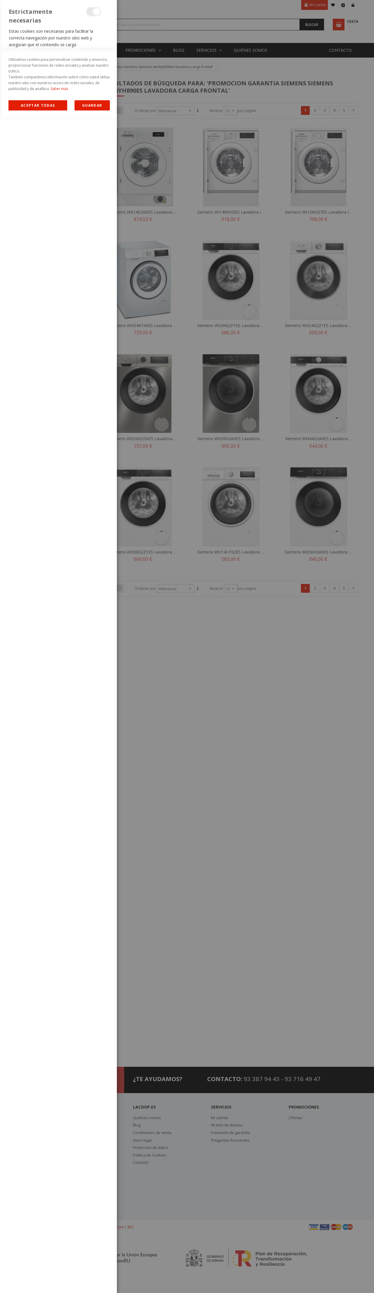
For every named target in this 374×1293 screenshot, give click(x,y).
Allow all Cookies (38, 1280)
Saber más (59, 1264)
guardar (92, 1280)
